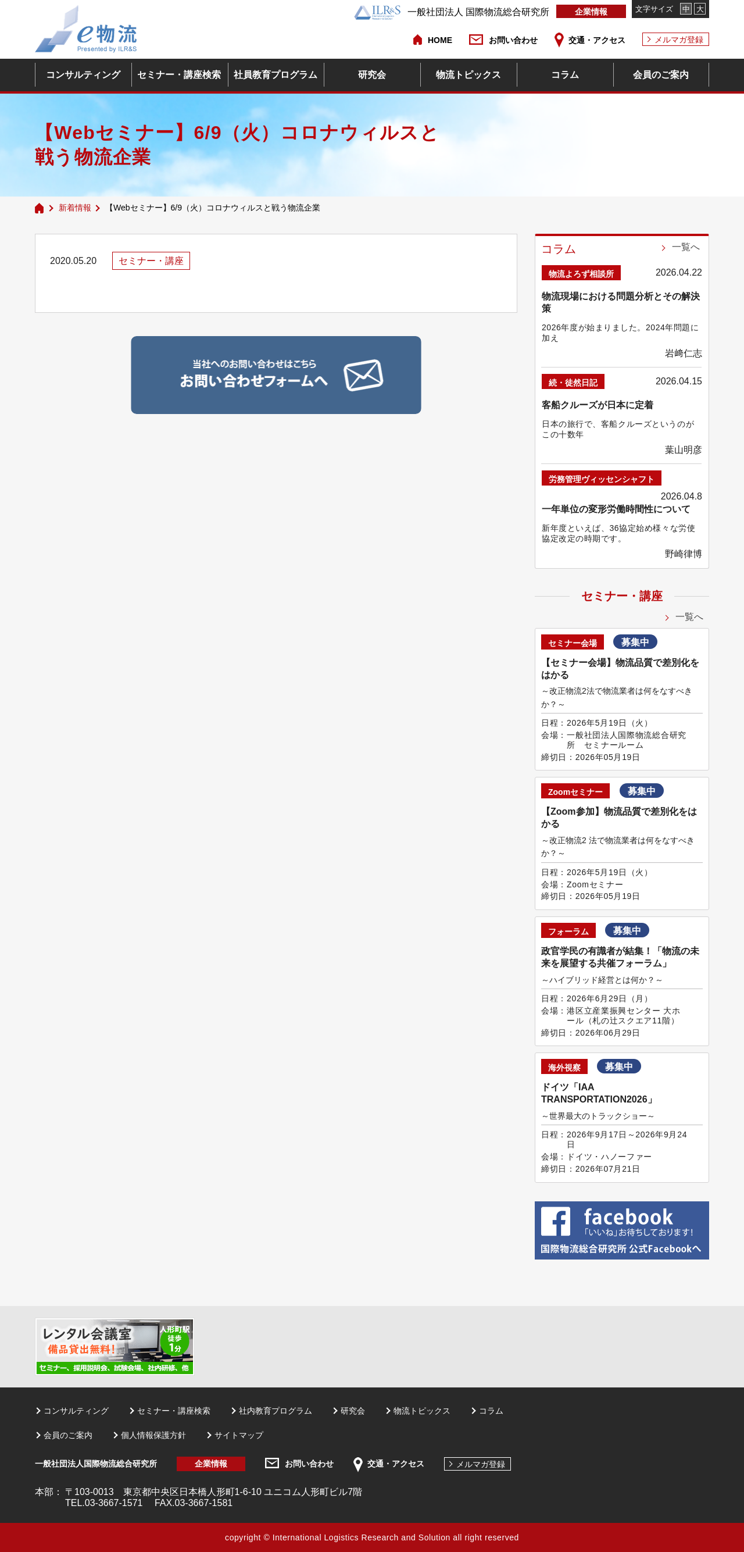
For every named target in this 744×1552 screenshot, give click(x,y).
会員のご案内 (661, 75)
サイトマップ (238, 1435)
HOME (440, 40)
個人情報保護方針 (153, 1435)
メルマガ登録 (678, 39)
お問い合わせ (513, 40)
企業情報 (591, 11)
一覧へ (686, 247)
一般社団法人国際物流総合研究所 (96, 1463)
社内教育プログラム (275, 1410)
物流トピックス (468, 75)
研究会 (372, 75)
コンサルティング (83, 75)
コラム (565, 75)
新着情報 (75, 207)
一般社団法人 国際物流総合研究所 (451, 12)
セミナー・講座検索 (179, 75)
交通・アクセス (596, 40)
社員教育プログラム (275, 75)
